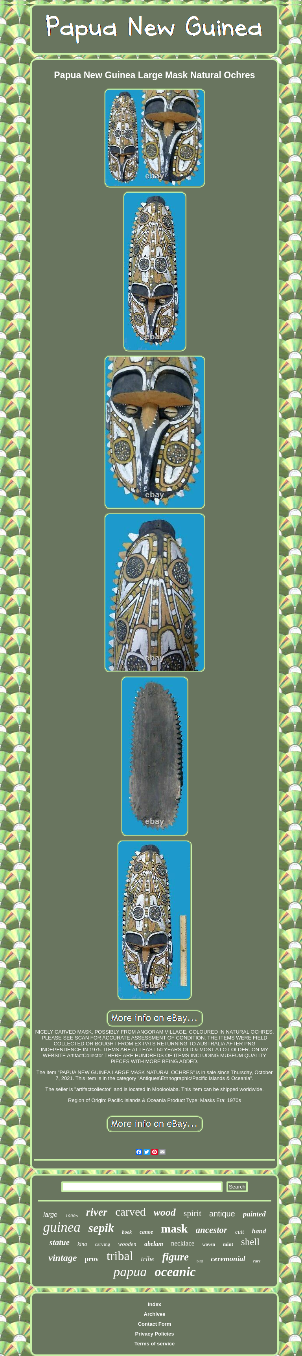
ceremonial (228, 1259)
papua (130, 1271)
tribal (120, 1256)
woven (208, 1244)
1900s (71, 1216)
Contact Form (154, 1324)
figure (175, 1257)
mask (174, 1228)
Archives (155, 1314)
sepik (101, 1228)
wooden (127, 1244)
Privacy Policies (154, 1334)
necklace (182, 1243)
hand (259, 1231)
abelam (153, 1243)
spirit (192, 1213)
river (96, 1212)
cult (239, 1232)
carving (102, 1244)
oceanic (175, 1272)
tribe (148, 1259)
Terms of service (154, 1344)
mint (228, 1244)
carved (130, 1211)
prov (92, 1259)
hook (127, 1232)
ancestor (212, 1230)
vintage (62, 1258)
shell (250, 1241)
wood (165, 1212)
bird (200, 1261)
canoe (146, 1232)
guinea (62, 1227)
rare (257, 1260)
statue (60, 1242)
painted (254, 1214)
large (50, 1214)
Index (154, 1304)
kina (82, 1244)
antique (222, 1213)
